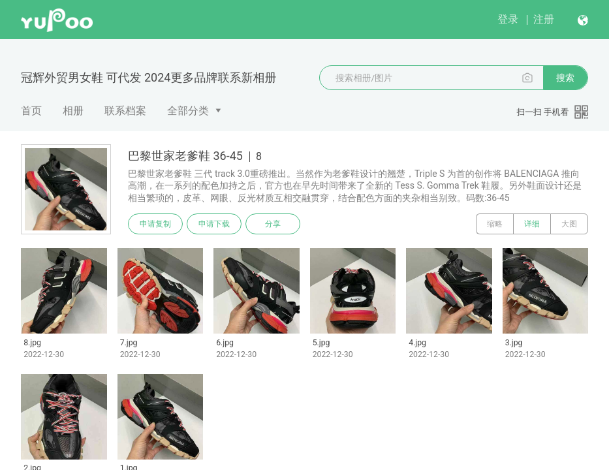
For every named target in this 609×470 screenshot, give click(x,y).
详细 (532, 223)
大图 (569, 223)
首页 (31, 110)
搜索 (565, 77)
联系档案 (125, 110)
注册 (543, 19)
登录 (507, 19)
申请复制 (155, 223)
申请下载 (214, 223)
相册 (73, 110)
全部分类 (188, 110)
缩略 (495, 223)
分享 (273, 223)
